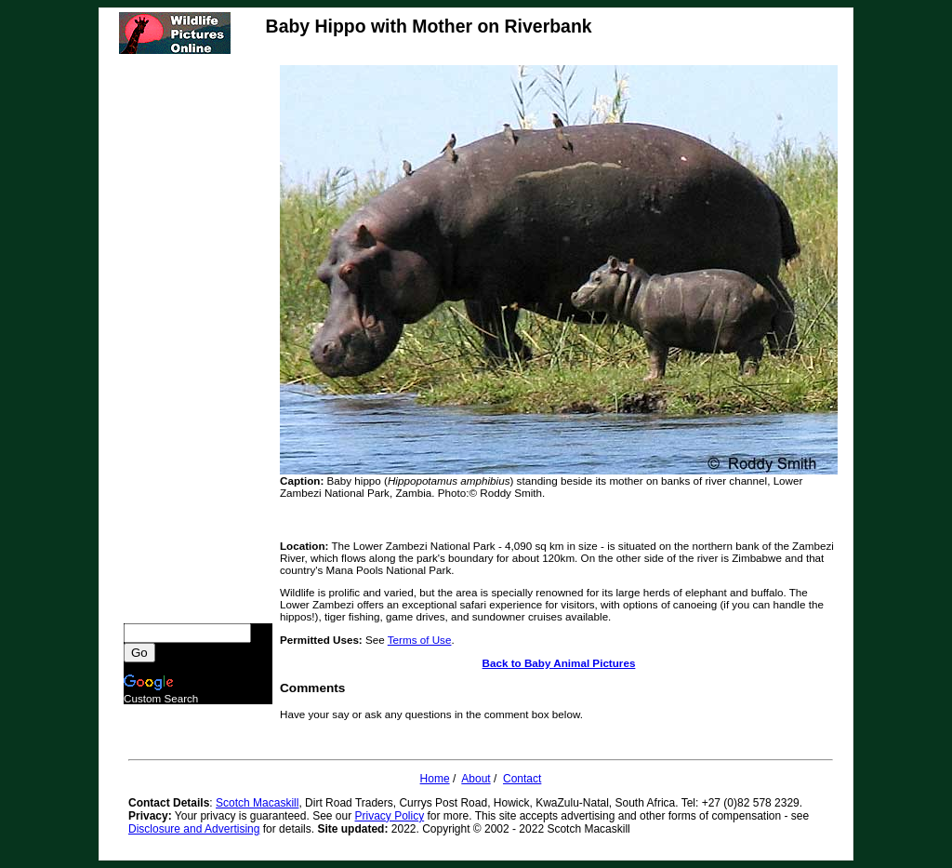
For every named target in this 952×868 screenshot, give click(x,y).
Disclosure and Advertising (193, 828)
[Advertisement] (198, 344)
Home (435, 778)
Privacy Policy (390, 815)
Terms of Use (420, 640)
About (475, 778)
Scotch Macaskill (257, 802)
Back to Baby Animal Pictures (559, 663)
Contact (522, 778)
